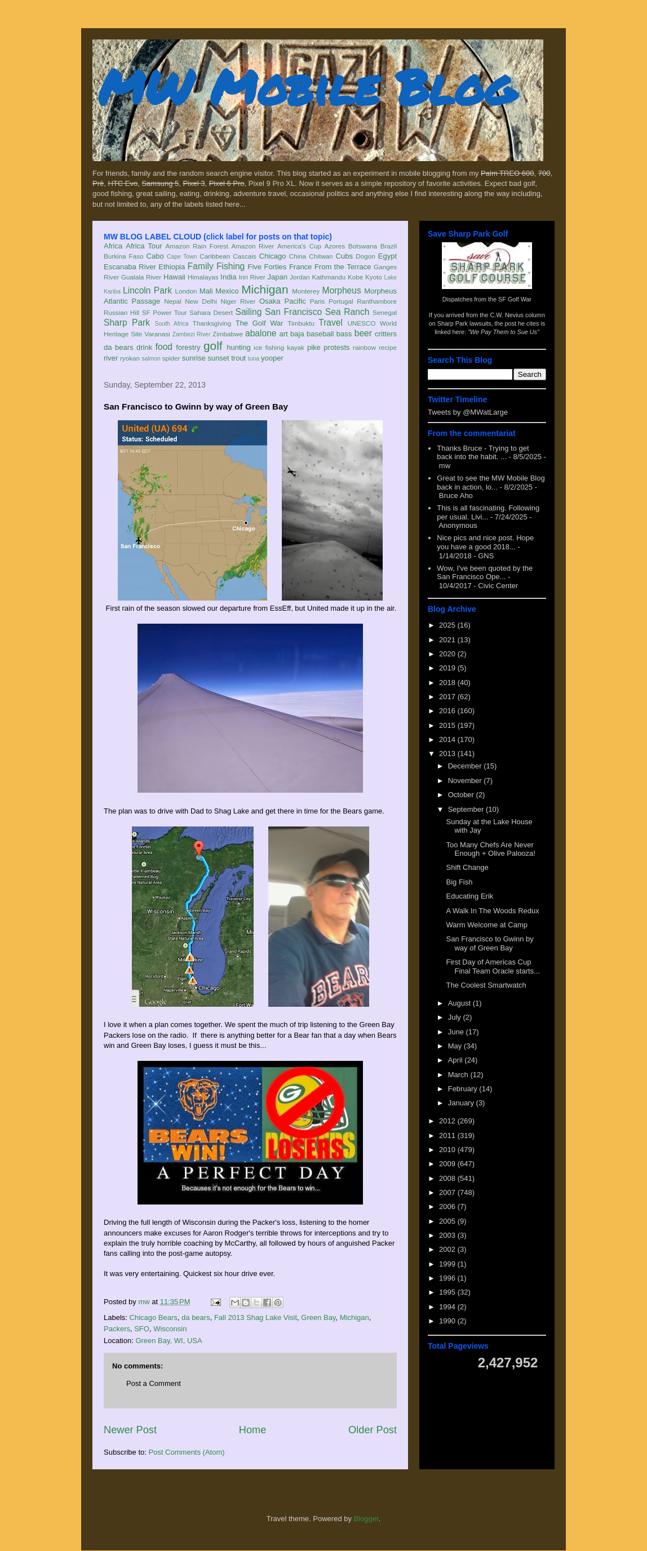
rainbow (364, 347)
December (466, 766)
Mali (206, 291)
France (300, 267)
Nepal (172, 301)
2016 (448, 710)
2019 (448, 668)
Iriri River (252, 277)
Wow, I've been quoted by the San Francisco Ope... (485, 572)
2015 (448, 725)
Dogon (365, 256)
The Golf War (259, 323)
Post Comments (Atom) (187, 1452)
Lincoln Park (147, 290)
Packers (117, 1329)
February (464, 1089)
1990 (448, 1321)
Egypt (387, 256)
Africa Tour (144, 246)
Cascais (244, 256)
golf (213, 345)
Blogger (366, 1518)
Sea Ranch (347, 312)
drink (144, 347)
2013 (448, 753)
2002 (448, 1249)
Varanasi (157, 333)
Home (253, 1430)
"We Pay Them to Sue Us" (503, 331)
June (457, 1032)
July (455, 1017)
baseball (320, 334)
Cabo (155, 256)
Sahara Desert (211, 312)
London (186, 291)
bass (344, 334)
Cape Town (182, 257)
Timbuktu (300, 323)
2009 (448, 1163)
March (459, 1074)
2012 (448, 1121)
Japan (277, 277)
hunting (239, 347)
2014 (448, 739)
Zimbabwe (227, 333)
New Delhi (201, 301)
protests (336, 347)
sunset (218, 358)
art (284, 334)
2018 (448, 682)
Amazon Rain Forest (197, 246)
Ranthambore (377, 301)
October (462, 794)
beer (363, 333)
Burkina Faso (124, 256)
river (111, 358)
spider (171, 358)
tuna (253, 358)
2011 (448, 1135)
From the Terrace (342, 267)
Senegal (385, 312)
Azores (335, 246)
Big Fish (459, 882)
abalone (261, 333)
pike (314, 347)
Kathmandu (328, 277)
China (298, 256)
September (467, 809)
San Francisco (293, 312)
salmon (151, 358)
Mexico (226, 291)
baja (297, 334)
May (456, 1046)
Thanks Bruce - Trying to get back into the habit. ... (483, 452)
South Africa (171, 324)
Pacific (295, 301)
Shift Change (467, 867)
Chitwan (321, 256)
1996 (448, 1278)
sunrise (194, 358)
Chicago (272, 256)
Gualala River (141, 277)
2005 (448, 1221)
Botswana (362, 246)
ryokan (130, 358)
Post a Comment (153, 1383)
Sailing (249, 312)
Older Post (372, 1430)
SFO (141, 1329)
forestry (188, 347)
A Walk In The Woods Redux (492, 910)
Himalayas (203, 277)
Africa (113, 246)
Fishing (230, 266)
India (228, 277)
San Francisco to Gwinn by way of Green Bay (489, 943)
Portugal (341, 301)
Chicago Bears (154, 1317)
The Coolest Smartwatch (486, 985)
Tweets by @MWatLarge (468, 412)
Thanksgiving (212, 323)
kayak (295, 347)
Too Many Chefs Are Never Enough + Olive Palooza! (490, 849)
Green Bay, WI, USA (168, 1340)
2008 (448, 1178)
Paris (317, 301)
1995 (448, 1292)
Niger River (238, 301)
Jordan (300, 277)
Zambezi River (191, 334)
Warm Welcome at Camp (486, 925)
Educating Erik (469, 896)
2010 (448, 1149)
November (466, 780)
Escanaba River (130, 267)
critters (386, 334)
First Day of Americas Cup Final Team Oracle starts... (492, 966)
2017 (448, 696)
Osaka (270, 301)
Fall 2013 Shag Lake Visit (255, 1317)
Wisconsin (170, 1329)
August (460, 1003)
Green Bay (318, 1317)
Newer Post (130, 1430)
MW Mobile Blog (306, 86)
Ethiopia (171, 267)
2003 (448, 1235)
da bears (118, 347)
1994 (448, 1307)
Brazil (388, 246)
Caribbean (215, 256)
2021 (448, 639)
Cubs (344, 256)
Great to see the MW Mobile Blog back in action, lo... (490, 482)
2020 (448, 654)
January (462, 1103)
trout (238, 358)
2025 (448, 625)
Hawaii (174, 277)
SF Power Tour (164, 312)
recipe (388, 347)
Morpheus (341, 290)
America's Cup (299, 246)
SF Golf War (514, 299)
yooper (272, 358)
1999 (448, 1264)
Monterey (306, 291)
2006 (448, 1206)
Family (201, 266)
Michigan (264, 289)
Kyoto (373, 277)
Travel (330, 322)
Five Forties (267, 267)
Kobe (355, 277)
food (164, 347)
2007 (448, 1192)
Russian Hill (121, 312)
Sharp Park (127, 322)
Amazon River (253, 246)
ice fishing (269, 347)
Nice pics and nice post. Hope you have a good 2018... (485, 542)
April (456, 1060)
